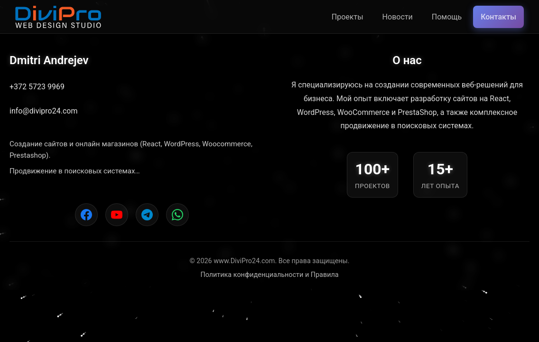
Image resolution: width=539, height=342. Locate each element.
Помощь (447, 16)
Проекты (347, 16)
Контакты (498, 16)
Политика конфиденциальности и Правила (269, 275)
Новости (397, 16)
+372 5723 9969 (37, 86)
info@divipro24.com (43, 110)
